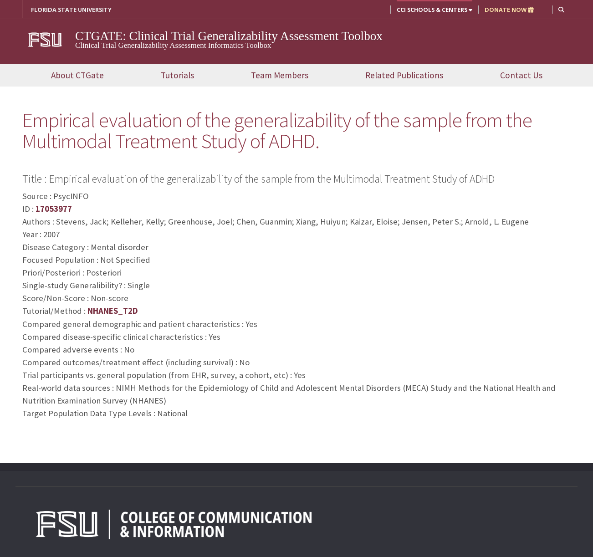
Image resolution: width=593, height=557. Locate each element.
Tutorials (177, 75)
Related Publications (404, 75)
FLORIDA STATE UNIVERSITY (71, 9)
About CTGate (77, 75)
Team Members (279, 75)
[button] (561, 9)
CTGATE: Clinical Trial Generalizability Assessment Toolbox (229, 36)
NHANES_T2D (112, 311)
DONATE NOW (509, 9)
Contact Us (521, 75)
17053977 (54, 209)
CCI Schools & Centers (434, 9)
